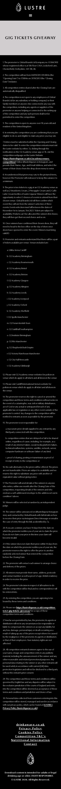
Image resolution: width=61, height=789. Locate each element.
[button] (30, 15)
